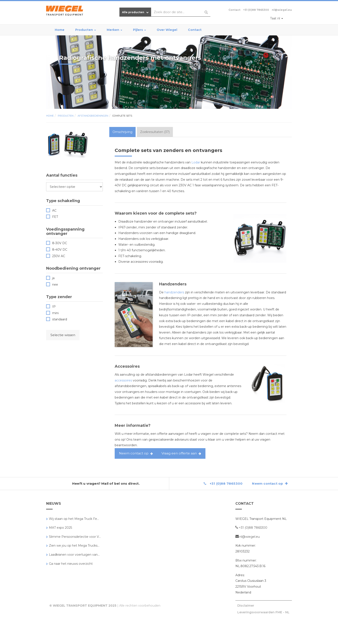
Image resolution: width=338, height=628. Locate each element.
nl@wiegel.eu (282, 9)
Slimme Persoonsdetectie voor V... (75, 537)
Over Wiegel (167, 30)
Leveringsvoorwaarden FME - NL (263, 612)
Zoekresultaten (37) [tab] (155, 132)
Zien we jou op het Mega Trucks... (74, 545)
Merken (114, 30)
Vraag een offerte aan (179, 453)
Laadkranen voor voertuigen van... (74, 555)
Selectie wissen (62, 335)
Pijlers (139, 30)
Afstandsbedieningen (93, 115)
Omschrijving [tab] (122, 132)
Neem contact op (134, 453)
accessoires (123, 380)
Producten (85, 30)
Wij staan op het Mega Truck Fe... (74, 519)
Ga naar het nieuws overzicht (71, 564)
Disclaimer (245, 605)
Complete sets (122, 115)
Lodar (195, 162)
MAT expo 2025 (60, 528)
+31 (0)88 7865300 (256, 9)
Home (59, 30)
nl (276, 18)
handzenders (174, 292)
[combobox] (180, 12)
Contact (195, 30)
